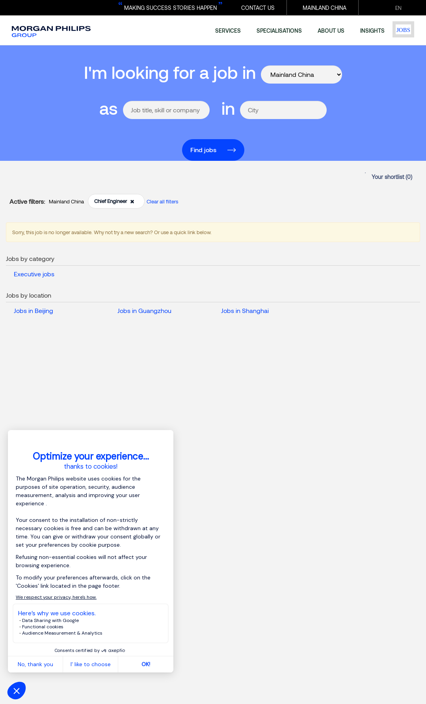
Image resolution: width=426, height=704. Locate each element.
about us (331, 30)
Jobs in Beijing (33, 310)
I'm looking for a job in (170, 71)
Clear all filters (162, 201)
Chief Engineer (114, 201)
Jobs (403, 30)
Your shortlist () (392, 176)
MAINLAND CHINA (324, 7)
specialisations (279, 30)
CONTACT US (258, 7)
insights (372, 30)
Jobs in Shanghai (245, 310)
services (228, 30)
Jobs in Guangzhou (144, 310)
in (228, 107)
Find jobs (203, 149)
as (108, 107)
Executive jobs (34, 274)
